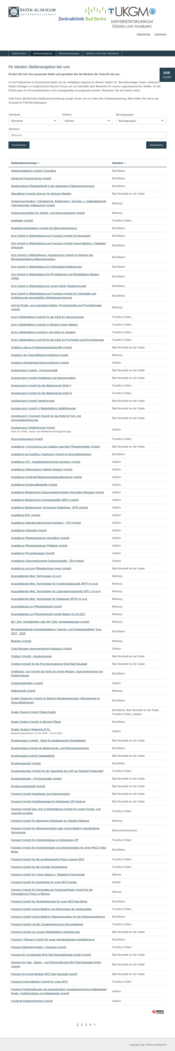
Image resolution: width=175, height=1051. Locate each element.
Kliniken (67, 114)
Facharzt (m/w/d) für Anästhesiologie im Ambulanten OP (44, 840)
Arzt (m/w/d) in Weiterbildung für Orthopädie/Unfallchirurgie (46, 266)
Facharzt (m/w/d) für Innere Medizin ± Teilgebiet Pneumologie (48, 874)
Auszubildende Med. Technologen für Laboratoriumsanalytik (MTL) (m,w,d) (55, 591)
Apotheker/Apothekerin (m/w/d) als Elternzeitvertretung (44, 228)
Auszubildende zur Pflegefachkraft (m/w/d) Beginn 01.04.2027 (48, 614)
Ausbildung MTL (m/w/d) (25, 515)
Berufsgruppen (125, 114)
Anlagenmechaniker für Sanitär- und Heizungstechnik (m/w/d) (48, 213)
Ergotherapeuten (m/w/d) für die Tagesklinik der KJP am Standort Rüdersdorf (57, 771)
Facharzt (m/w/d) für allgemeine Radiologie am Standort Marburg (50, 820)
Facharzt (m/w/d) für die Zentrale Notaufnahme (39, 867)
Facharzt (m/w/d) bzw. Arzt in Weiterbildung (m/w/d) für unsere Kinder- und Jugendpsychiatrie (56, 811)
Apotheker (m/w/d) (22, 220)
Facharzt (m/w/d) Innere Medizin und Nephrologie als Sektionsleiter (51, 909)
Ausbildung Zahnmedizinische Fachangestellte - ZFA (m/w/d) (47, 560)
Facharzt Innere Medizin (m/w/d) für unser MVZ (39, 981)
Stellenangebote (42, 53)
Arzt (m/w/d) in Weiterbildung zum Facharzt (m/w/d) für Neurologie (50, 235)
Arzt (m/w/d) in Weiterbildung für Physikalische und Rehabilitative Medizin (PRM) (55, 276)
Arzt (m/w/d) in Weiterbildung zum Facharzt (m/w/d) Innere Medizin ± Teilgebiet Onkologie (58, 245)
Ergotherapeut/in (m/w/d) (26, 763)
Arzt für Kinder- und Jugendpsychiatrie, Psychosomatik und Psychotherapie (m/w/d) (56, 307)
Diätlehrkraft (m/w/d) (23, 690)
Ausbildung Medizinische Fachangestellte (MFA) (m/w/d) (45, 500)
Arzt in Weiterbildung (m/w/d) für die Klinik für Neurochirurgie (47, 317)
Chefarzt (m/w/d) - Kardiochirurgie (31, 656)
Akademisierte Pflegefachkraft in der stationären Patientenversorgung (53, 186)
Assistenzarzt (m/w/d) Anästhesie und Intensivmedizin (43, 378)
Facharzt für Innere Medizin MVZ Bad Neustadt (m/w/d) (44, 974)
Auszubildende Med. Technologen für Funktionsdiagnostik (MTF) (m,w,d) (54, 583)
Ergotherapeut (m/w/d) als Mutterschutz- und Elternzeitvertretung (50, 748)
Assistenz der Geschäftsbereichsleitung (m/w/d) (39, 355)
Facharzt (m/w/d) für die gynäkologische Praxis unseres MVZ (47, 859)
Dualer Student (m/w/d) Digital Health (33, 712)
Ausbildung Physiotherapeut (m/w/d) (33, 553)
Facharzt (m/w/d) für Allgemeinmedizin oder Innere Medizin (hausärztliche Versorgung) (55, 830)
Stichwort (14, 129)
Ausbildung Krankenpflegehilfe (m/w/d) (34, 484)
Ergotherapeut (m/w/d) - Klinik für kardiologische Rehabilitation (48, 740)
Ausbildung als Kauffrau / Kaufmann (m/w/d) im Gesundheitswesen (51, 454)
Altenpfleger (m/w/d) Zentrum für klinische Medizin (41, 193)
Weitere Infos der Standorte (102, 53)
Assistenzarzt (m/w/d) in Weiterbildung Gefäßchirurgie (43, 408)
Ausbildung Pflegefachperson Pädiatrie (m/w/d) (39, 545)
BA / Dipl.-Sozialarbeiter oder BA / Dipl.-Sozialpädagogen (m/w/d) (50, 621)
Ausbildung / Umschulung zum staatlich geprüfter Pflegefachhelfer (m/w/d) (55, 446)
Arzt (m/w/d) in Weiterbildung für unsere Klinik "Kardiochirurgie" (49, 286)
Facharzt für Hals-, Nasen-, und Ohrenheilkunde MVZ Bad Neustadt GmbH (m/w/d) (56, 964)
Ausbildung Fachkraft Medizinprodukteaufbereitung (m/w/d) (46, 477)
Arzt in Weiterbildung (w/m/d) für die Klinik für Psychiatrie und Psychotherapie (57, 339)
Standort (119, 163)
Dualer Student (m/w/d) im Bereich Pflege (36, 721)
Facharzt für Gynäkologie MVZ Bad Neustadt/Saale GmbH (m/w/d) (51, 954)
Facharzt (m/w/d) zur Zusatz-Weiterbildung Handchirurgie (45, 932)
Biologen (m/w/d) (21, 641)
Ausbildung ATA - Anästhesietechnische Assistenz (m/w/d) (45, 461)
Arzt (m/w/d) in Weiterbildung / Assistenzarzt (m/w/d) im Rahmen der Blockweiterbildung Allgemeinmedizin (52, 257)
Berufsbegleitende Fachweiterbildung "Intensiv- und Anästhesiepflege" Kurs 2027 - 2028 (56, 631)
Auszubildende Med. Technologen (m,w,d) (36, 576)
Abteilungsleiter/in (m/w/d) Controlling (33, 170)
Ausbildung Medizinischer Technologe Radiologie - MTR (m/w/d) (49, 507)
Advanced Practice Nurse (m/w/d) (31, 178)
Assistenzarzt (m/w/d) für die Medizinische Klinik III (41, 393)
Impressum (161, 34)
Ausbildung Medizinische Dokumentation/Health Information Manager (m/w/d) (57, 492)
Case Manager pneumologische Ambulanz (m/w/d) (41, 648)
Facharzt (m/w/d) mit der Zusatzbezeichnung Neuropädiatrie (47, 924)
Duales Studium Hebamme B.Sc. (31, 729)
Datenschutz (143, 34)
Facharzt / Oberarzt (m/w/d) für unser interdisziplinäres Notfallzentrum (53, 939)
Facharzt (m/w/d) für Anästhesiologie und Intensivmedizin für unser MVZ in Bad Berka (58, 849)
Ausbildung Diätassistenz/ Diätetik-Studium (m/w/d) (42, 469)
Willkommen (19, 53)
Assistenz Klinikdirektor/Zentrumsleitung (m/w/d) (40, 362)
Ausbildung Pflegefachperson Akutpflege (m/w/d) (40, 538)
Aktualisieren (156, 145)
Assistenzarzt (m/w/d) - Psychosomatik (34, 370)
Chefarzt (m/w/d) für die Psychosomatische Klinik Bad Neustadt (49, 663)
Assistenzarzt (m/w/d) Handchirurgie (33, 400)
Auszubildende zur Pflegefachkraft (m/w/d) (36, 606)
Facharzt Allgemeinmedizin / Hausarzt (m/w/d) (38, 947)
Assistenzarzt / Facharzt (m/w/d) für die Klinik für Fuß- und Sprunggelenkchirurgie (46, 418)
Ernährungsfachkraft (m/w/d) (28, 786)
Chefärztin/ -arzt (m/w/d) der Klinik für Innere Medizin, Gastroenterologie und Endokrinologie (57, 673)
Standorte (14, 114)
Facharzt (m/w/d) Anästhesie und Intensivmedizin (40, 793)
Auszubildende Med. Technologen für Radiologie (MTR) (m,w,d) (49, 599)
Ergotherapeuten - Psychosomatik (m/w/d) (36, 778)
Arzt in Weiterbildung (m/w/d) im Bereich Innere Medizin (44, 324)
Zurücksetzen (19, 145)
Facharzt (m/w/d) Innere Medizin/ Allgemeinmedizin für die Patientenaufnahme (58, 916)
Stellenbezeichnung (25, 163)
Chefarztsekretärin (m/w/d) (27, 683)
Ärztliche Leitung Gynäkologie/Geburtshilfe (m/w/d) (41, 347)
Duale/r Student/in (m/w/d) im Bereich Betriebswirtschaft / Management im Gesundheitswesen (55, 700)
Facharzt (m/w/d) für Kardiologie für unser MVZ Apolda (44, 882)
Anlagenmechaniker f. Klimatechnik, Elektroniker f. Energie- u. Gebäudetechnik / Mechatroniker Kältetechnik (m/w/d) (58, 203)
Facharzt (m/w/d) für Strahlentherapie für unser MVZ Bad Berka (49, 901)
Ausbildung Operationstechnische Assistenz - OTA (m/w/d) (46, 522)
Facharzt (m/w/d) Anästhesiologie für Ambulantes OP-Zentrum (48, 801)
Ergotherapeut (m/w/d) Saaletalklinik (33, 755)
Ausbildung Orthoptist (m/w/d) (29, 530)
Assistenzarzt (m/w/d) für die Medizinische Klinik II (41, 385)
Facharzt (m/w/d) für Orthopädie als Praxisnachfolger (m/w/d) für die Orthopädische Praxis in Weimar (52, 891)
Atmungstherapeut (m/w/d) (27, 439)
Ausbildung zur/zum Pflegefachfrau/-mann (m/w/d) (41, 568)
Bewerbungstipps (69, 53)
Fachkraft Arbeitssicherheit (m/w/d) (32, 1001)
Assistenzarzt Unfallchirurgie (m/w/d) (33, 427)
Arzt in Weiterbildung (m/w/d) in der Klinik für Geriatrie (43, 332)
